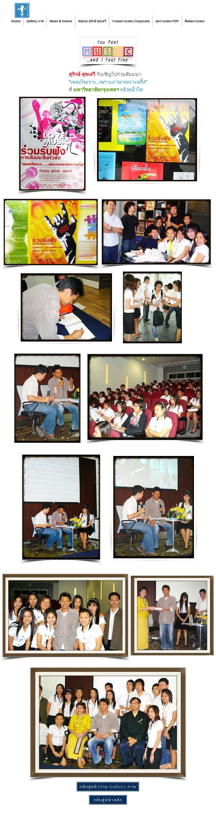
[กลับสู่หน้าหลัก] (108, 800)
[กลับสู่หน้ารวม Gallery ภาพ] (107, 787)
